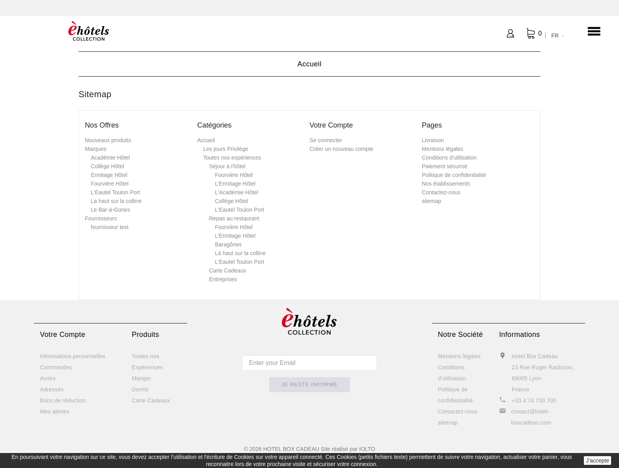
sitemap (431, 201)
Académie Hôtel (110, 157)
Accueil (206, 140)
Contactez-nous (441, 192)
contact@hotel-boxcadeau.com (531, 417)
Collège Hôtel (107, 166)
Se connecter (326, 140)
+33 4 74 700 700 (534, 400)
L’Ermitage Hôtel (235, 183)
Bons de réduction (63, 400)
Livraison (433, 140)
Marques (95, 149)
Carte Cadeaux (227, 270)
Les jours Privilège (225, 149)
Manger (141, 378)
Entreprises (223, 279)
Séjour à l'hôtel (227, 166)
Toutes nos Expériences (147, 361)
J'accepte (597, 460)
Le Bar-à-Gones (110, 210)
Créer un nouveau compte (341, 149)
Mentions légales (442, 149)
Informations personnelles (72, 356)
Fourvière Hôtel (110, 183)
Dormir (140, 389)
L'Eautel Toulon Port (115, 192)
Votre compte (62, 334)
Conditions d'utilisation (449, 157)
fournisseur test (110, 227)
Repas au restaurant (234, 218)
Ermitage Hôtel (109, 175)
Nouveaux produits (108, 140)
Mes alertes (54, 411)
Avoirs (48, 378)
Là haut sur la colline (240, 253)
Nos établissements (446, 183)
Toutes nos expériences (232, 157)
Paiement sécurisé (444, 166)
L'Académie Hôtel (236, 192)
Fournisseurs (101, 218)
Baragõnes (228, 244)
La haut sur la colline (116, 201)
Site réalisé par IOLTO (348, 449)
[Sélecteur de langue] (556, 35)
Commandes (56, 367)
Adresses (52, 389)
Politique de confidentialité (454, 175)
